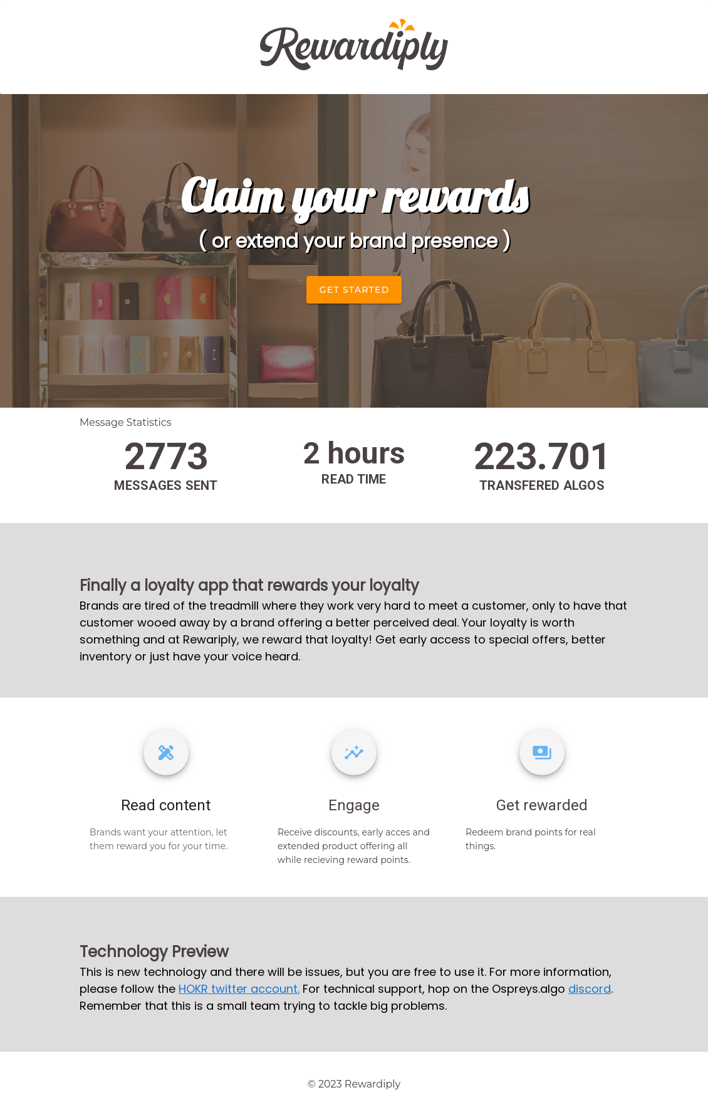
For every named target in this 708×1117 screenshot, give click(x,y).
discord (589, 989)
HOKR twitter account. (239, 989)
